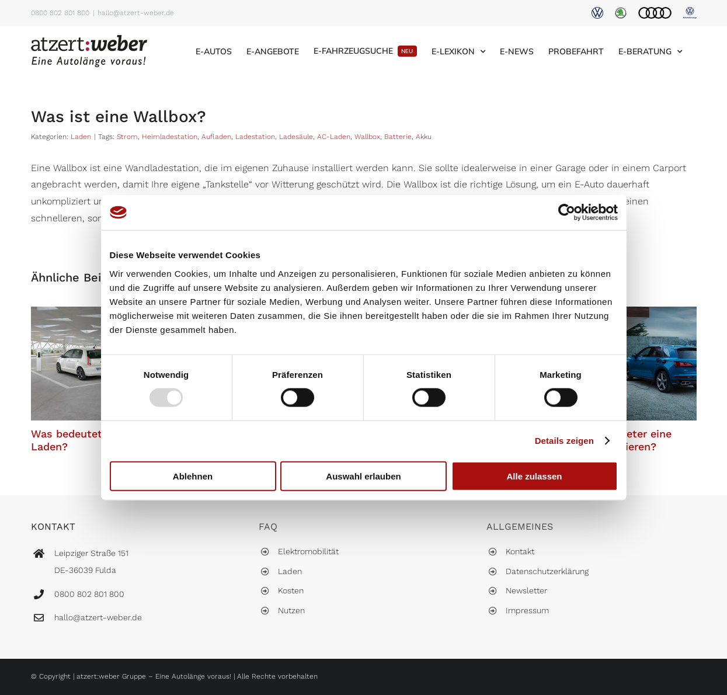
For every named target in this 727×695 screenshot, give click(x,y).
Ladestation (255, 137)
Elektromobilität (308, 551)
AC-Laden (333, 137)
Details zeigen (564, 441)
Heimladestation (169, 137)
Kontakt (520, 551)
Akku (424, 137)
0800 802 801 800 (60, 13)
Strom (127, 137)
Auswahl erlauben (363, 476)
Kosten (291, 590)
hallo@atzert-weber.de (136, 13)
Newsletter (526, 590)
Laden (81, 137)
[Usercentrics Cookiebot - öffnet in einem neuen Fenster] (567, 212)
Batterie (398, 137)
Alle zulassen (534, 476)
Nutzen (291, 610)
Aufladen (216, 137)
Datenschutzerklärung (547, 571)
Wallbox (367, 137)
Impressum (527, 610)
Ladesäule (296, 137)
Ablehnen (193, 476)
